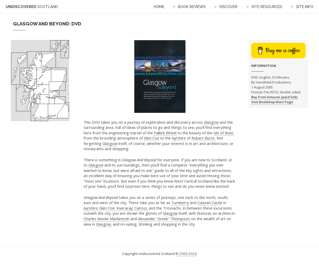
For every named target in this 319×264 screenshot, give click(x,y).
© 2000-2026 (186, 253)
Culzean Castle (209, 202)
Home (159, 6)
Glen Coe (151, 138)
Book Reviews (192, 6)
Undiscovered (32, 6)
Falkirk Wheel (165, 132)
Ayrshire (179, 138)
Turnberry (180, 202)
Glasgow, (104, 224)
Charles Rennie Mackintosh (106, 218)
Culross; (141, 208)
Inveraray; (124, 208)
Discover (228, 6)
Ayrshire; (91, 208)
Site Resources (266, 6)
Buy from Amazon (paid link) (274, 97)
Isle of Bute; (223, 132)
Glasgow (211, 122)
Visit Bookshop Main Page (272, 102)
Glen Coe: (107, 208)
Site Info (304, 6)
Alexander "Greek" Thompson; (164, 218)
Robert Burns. (203, 138)
